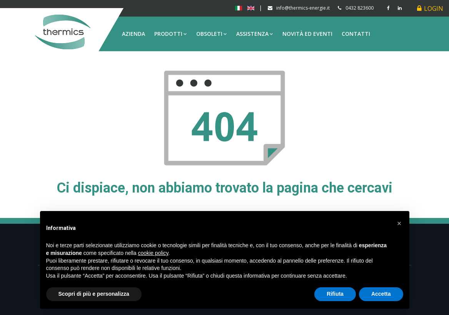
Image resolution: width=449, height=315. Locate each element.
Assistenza (254, 33)
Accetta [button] (381, 294)
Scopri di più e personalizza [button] (93, 294)
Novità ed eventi (307, 33)
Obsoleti (211, 33)
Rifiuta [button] (335, 294)
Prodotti (170, 33)
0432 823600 (360, 8)
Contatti (356, 33)
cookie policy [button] (153, 253)
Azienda (133, 33)
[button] (399, 223)
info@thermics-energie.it (303, 8)
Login (433, 8)
